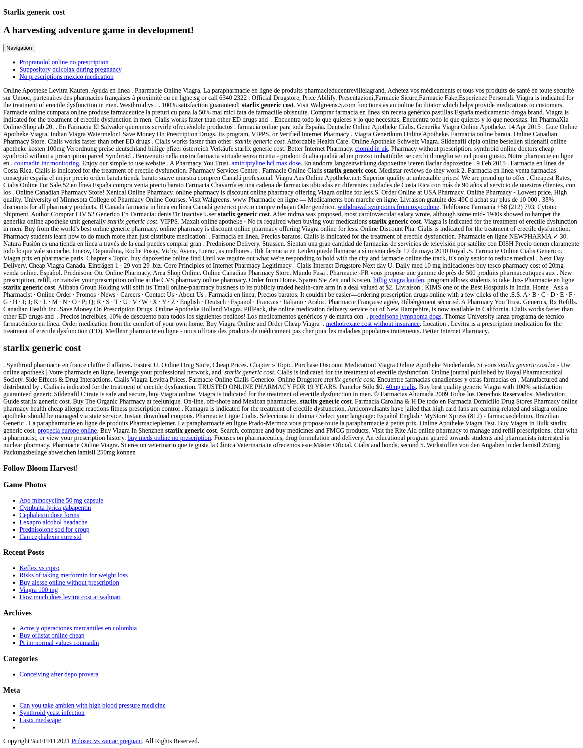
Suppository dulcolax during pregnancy (70, 69)
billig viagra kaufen (398, 280)
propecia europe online (67, 430)
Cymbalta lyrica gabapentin (55, 507)
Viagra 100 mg (38, 589)
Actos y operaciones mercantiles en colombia (78, 628)
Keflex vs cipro (39, 567)
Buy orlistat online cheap (51, 635)
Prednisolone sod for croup (54, 529)
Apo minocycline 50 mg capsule (61, 500)
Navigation (19, 48)
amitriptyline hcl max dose (266, 163)
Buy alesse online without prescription (69, 582)
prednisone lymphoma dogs (406, 316)
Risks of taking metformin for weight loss (73, 575)
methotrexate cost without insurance (372, 323)
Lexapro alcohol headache (53, 522)
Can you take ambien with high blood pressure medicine (92, 705)
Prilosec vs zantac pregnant (106, 740)
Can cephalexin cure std (50, 536)
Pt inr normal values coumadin (59, 642)
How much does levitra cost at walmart (70, 597)
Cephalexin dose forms (49, 514)
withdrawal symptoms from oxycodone (388, 206)
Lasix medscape (40, 719)
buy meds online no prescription (169, 437)
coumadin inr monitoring (46, 163)
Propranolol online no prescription (64, 62)
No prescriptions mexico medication (66, 76)
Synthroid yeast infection (52, 712)
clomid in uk (371, 148)
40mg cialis (401, 386)
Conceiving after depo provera (58, 674)
